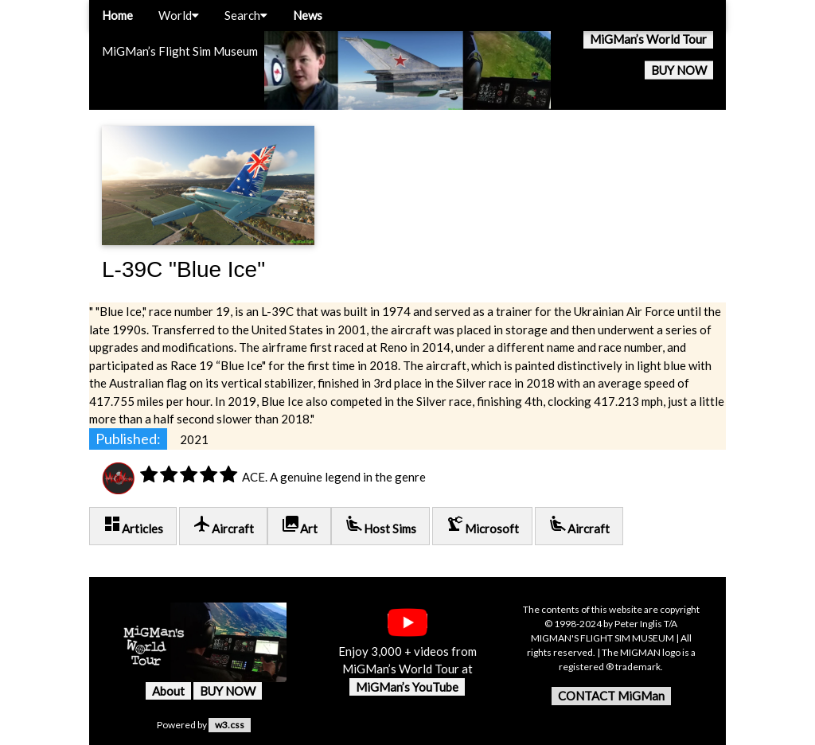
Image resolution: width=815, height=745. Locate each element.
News (307, 15)
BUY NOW (679, 70)
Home (117, 15)
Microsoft (482, 525)
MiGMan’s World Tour (648, 39)
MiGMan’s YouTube (407, 687)
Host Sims (380, 525)
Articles (133, 525)
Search (245, 15)
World (178, 15)
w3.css (229, 725)
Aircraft (223, 525)
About (168, 691)
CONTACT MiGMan (611, 695)
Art (299, 525)
